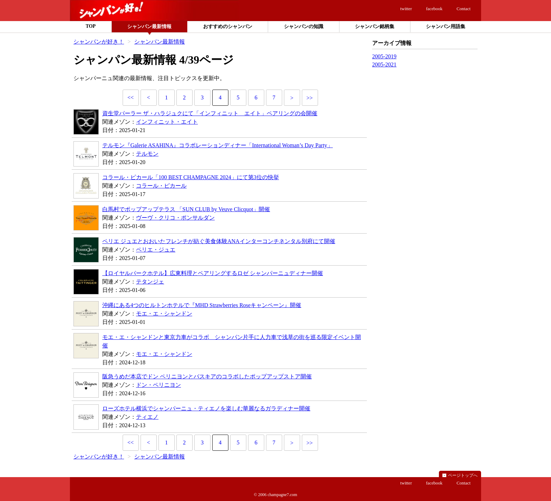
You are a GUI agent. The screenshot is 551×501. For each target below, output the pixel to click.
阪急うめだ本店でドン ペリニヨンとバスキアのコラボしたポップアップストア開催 (207, 376)
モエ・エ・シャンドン (164, 314)
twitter (406, 8)
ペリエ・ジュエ (155, 250)
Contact (463, 8)
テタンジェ (150, 282)
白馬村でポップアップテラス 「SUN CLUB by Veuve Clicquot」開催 (186, 209)
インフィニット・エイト (167, 122)
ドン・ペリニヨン (158, 385)
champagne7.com (282, 494)
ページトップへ (463, 475)
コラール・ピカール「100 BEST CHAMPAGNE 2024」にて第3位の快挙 (190, 177)
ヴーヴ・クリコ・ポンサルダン (175, 218)
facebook (434, 8)
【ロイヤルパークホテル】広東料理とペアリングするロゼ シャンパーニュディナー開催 (212, 273)
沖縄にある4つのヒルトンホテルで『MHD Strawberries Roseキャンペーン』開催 (201, 305)
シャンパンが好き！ (98, 42)
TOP (91, 26)
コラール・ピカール (161, 186)
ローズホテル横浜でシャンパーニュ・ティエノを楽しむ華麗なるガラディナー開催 (206, 408)
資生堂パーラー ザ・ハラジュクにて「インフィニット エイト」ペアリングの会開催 (209, 113)
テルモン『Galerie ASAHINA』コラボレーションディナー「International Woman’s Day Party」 (217, 145)
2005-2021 (384, 64)
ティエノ (147, 417)
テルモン (147, 154)
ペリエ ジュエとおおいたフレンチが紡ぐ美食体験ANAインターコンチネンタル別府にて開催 (218, 241)
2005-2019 (384, 56)
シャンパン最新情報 (159, 42)
